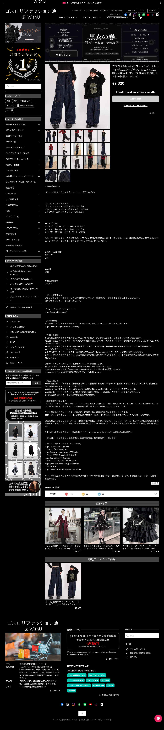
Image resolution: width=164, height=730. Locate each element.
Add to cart (135, 99)
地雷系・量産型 (13, 165)
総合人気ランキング (15, 130)
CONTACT (153, 11)
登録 (36, 383)
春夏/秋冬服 (11, 234)
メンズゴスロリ (13, 217)
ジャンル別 (11, 142)
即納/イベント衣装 (14, 136)
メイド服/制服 (12, 199)
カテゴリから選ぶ (68, 17)
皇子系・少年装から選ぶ (117, 18)
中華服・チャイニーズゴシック (19, 176)
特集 (8, 211)
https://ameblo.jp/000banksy (57, 458)
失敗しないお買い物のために (113, 11)
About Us (131, 11)
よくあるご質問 (92, 11)
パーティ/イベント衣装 (16, 251)
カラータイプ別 (13, 240)
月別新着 (10, 222)
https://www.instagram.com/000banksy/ (62, 326)
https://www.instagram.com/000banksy (62, 452)
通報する (155, 483)
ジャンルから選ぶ (92, 17)
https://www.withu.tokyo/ (56, 312)
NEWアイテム (12, 228)
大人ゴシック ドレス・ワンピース (21, 182)
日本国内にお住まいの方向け (135, 106)
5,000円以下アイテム (15, 148)
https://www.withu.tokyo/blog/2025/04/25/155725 (111, 432)
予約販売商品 (12, 205)
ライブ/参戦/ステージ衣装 (17, 153)
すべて (53, 494)
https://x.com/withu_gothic (57, 446)
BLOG (142, 11)
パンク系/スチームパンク (17, 159)
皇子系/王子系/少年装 (15, 124)
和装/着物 (10, 188)
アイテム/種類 (12, 171)
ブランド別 (11, 194)
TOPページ (77, 11)
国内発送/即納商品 (14, 245)
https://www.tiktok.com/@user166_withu (63, 469)
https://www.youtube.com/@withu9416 (62, 464)
